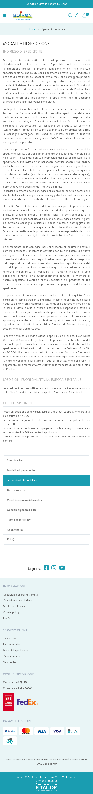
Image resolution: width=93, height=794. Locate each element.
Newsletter (10, 662)
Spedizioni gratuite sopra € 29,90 (46, 4)
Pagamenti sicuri (12, 644)
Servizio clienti (15, 460)
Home (31, 29)
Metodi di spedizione (15, 650)
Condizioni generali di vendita (24, 500)
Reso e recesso (16, 490)
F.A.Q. (11, 539)
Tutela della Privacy (19, 520)
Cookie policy (15, 530)
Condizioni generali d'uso (22, 510)
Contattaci (9, 638)
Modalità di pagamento (21, 470)
